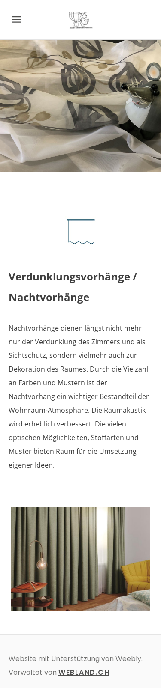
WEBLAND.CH (83, 672)
